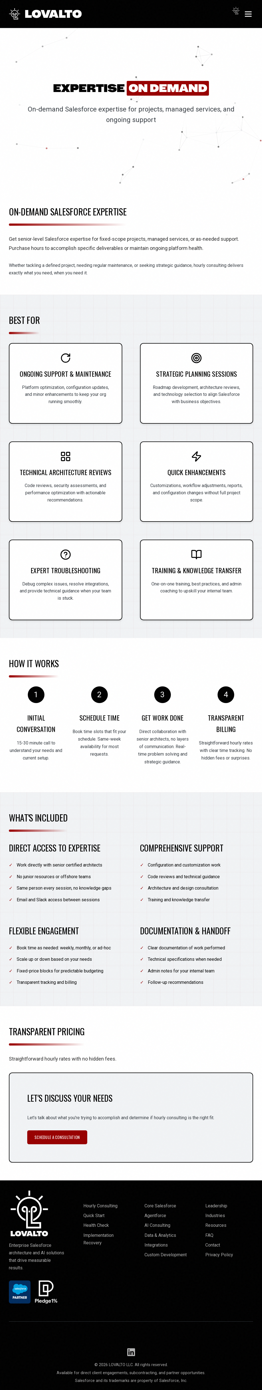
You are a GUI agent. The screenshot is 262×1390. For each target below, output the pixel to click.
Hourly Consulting (100, 1205)
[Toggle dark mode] (236, 10)
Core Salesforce (160, 1205)
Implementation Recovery (98, 1239)
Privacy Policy (219, 1254)
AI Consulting (157, 1225)
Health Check (96, 1225)
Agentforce (155, 1215)
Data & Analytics (160, 1235)
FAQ (209, 1235)
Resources (215, 1225)
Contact (212, 1245)
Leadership (216, 1205)
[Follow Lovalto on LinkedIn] (131, 1352)
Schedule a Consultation (57, 1137)
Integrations (156, 1245)
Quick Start (93, 1215)
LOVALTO (45, 14)
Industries (215, 1215)
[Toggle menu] (248, 14)
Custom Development (165, 1254)
